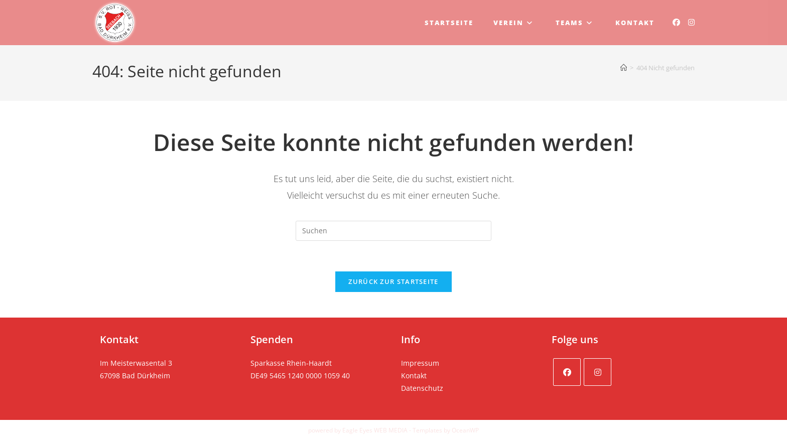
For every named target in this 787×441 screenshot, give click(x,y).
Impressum (420, 363)
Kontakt (414, 375)
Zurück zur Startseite (393, 281)
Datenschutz (422, 388)
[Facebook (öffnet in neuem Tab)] (676, 22)
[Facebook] (567, 372)
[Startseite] (623, 67)
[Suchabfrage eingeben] (393, 231)
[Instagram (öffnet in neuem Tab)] (691, 22)
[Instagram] (597, 372)
